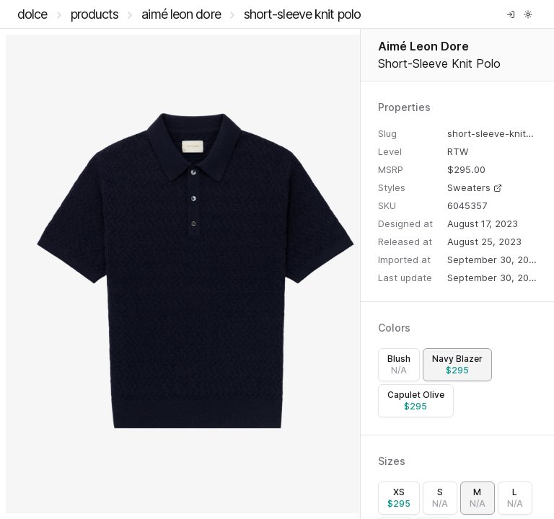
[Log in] (510, 14)
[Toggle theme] (528, 14)
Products (95, 14)
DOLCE (32, 14)
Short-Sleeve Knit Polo (302, 14)
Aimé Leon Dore (180, 14)
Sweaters (474, 187)
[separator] (360, 274)
